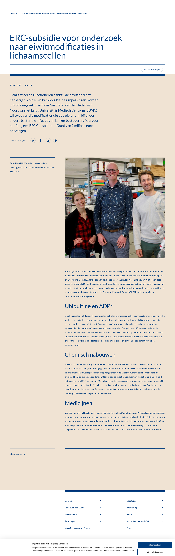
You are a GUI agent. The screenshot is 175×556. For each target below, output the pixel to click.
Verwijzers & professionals (83, 528)
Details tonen (37, 551)
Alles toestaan (155, 539)
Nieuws (145, 514)
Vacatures (145, 500)
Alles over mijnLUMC (83, 507)
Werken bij (145, 507)
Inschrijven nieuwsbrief (145, 521)
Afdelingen (83, 521)
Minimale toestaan (155, 546)
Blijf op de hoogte (152, 69)
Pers (145, 528)
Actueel (13, 13)
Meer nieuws (17, 454)
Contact (83, 500)
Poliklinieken (83, 514)
